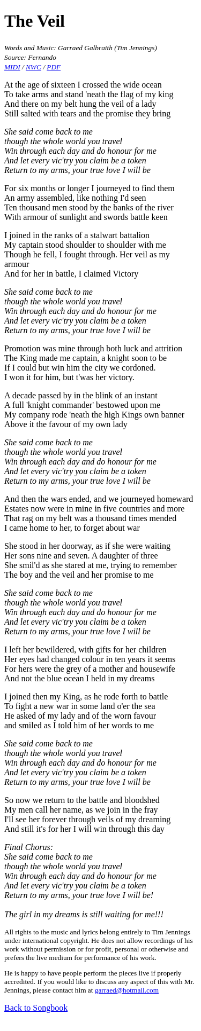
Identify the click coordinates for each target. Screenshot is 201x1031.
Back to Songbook (36, 1007)
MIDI (12, 67)
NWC (33, 67)
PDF (54, 67)
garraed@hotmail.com (127, 990)
